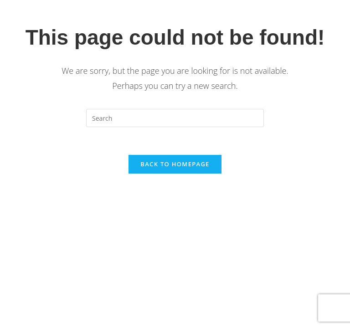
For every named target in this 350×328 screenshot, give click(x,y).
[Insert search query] (175, 118)
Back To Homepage (174, 164)
